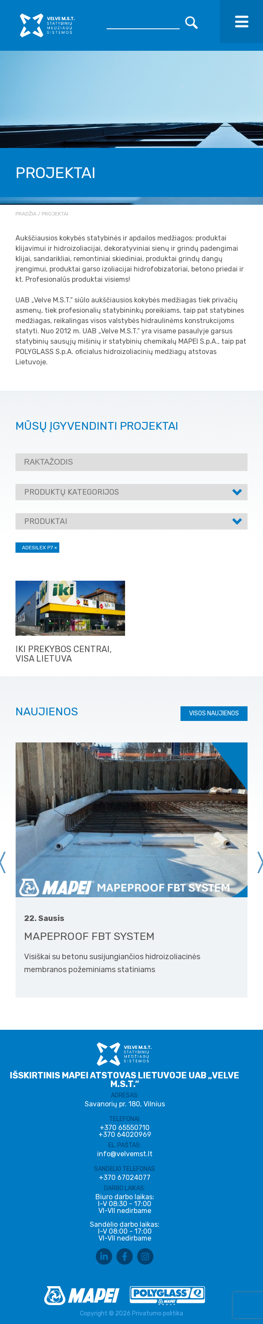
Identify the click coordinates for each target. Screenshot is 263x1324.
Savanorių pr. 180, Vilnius (125, 1104)
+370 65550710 (125, 1127)
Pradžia (26, 214)
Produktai (45, 521)
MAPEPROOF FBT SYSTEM (89, 936)
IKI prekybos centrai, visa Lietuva (63, 654)
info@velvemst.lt (125, 1154)
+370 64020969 (124, 1134)
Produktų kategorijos (71, 492)
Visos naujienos (214, 713)
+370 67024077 (124, 1177)
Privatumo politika (157, 1313)
